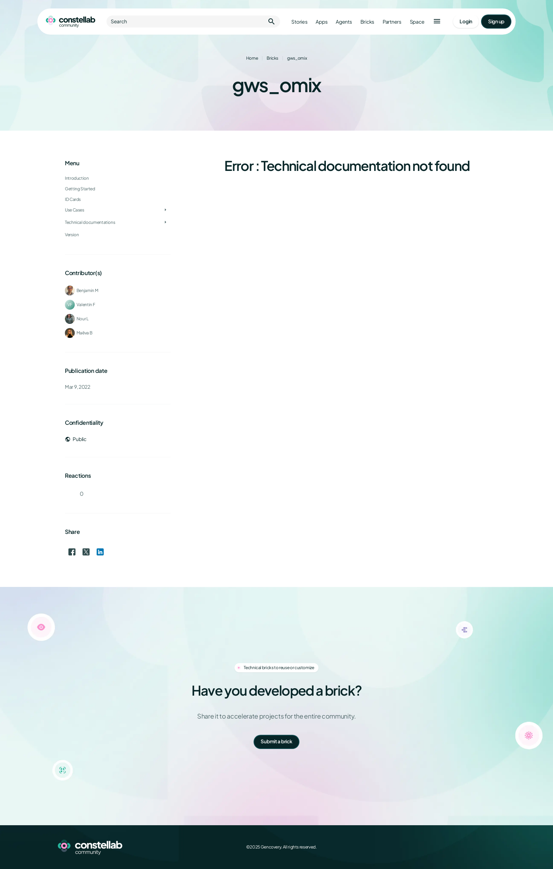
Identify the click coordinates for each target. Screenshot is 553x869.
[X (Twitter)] (460, 847)
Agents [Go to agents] (344, 21)
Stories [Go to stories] (299, 21)
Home (252, 58)
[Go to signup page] (496, 21)
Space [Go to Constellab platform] (417, 21)
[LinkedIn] (475, 847)
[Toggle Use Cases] (165, 210)
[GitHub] (491, 847)
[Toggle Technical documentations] (165, 222)
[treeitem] (118, 199)
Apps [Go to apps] (321, 21)
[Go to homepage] (70, 22)
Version (72, 234)
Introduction (77, 178)
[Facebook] (444, 847)
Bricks (272, 58)
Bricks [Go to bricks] (367, 21)
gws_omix (297, 58)
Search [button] (193, 21)
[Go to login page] (465, 21)
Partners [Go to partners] (392, 21)
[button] (437, 21)
